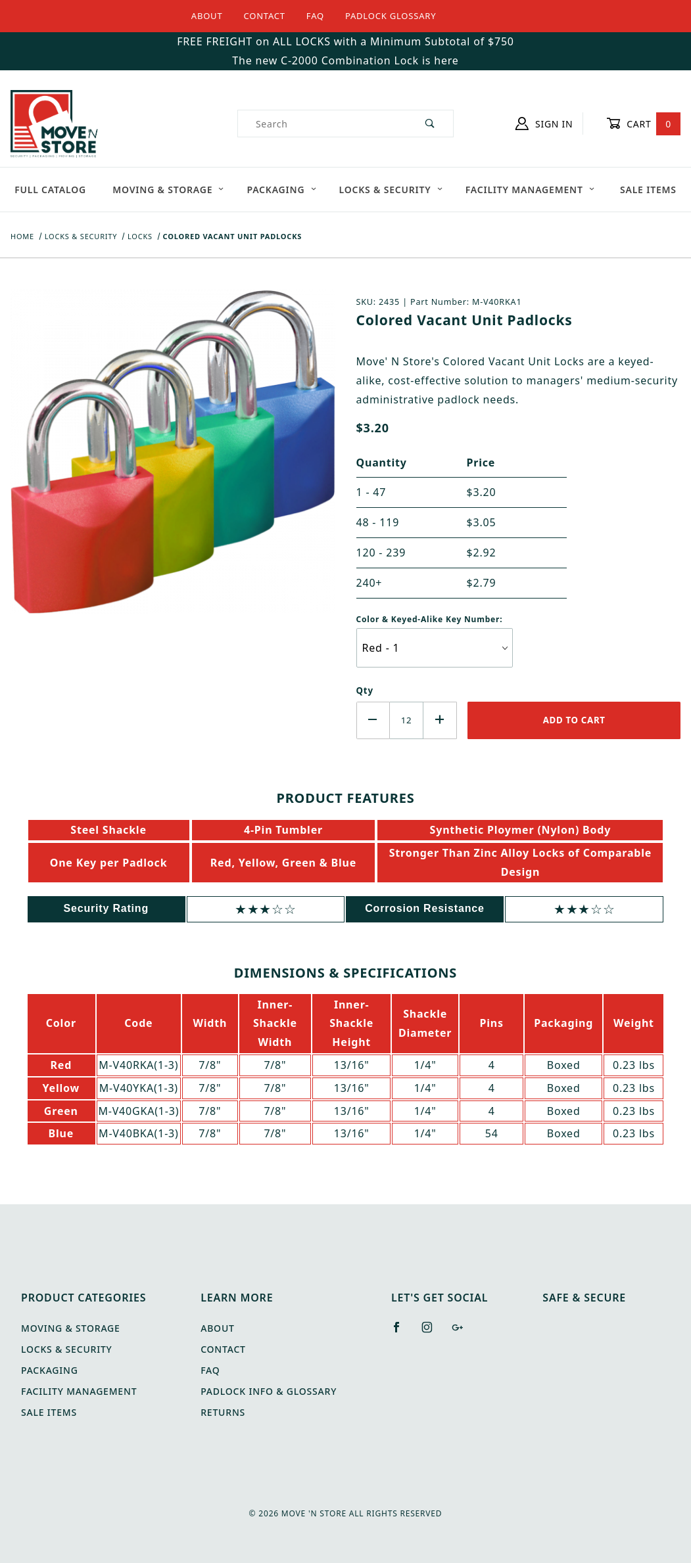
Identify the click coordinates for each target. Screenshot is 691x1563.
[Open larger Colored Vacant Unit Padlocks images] (173, 461)
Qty (364, 690)
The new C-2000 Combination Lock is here (345, 60)
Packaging (281, 189)
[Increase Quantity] (440, 720)
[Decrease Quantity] (373, 720)
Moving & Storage (168, 189)
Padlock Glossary (390, 16)
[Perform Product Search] (430, 123)
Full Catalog (50, 189)
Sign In (544, 123)
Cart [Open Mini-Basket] (643, 123)
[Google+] (463, 1332)
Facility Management (530, 189)
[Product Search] (323, 123)
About (207, 16)
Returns (223, 1412)
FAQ (315, 16)
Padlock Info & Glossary (269, 1391)
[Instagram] (432, 1332)
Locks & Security (391, 189)
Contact (264, 16)
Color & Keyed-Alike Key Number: (429, 619)
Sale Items (648, 189)
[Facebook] (402, 1332)
